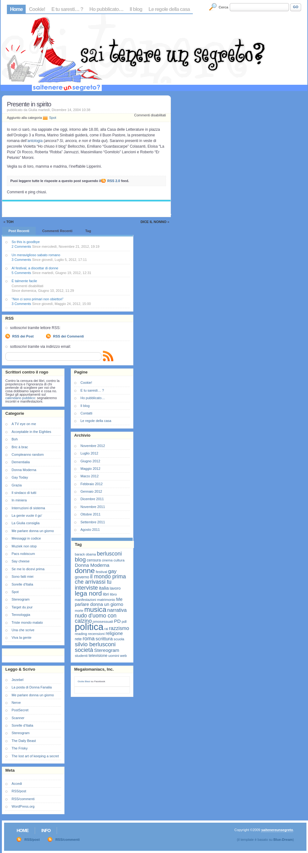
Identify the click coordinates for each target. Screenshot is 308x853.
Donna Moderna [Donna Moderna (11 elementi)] (92, 565)
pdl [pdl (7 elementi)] (124, 621)
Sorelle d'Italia (22, 584)
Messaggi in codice (26, 538)
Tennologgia (21, 615)
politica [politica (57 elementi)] (89, 627)
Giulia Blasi (84, 681)
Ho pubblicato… (107, 9)
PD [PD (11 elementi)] (117, 621)
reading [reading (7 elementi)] (81, 634)
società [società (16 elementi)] (84, 650)
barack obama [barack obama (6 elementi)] (85, 554)
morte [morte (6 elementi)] (79, 610)
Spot (52, 117)
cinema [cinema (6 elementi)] (107, 560)
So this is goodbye (26, 242)
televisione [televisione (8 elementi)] (98, 655)
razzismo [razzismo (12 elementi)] (119, 628)
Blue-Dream (283, 839)
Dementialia (21, 462)
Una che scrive (23, 630)
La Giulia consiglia (25, 523)
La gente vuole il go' (27, 515)
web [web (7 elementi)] (123, 655)
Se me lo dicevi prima (28, 569)
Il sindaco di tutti (24, 493)
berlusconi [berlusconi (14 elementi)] (109, 554)
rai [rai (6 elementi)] (106, 629)
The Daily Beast (24, 741)
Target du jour (22, 607)
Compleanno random (28, 454)
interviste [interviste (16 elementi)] (86, 587)
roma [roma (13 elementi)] (89, 639)
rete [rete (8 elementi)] (78, 639)
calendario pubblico (20, 398)
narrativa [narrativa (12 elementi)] (117, 610)
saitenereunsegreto (277, 830)
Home (16, 9)
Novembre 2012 (92, 446)
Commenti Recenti (57, 231)
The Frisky (20, 748)
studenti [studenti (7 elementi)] (81, 655)
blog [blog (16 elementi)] (80, 559)
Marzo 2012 (89, 476)
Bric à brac (20, 447)
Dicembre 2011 (92, 499)
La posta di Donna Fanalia (32, 687)
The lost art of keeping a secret (35, 756)
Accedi (17, 783)
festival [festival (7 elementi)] (101, 572)
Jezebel (17, 680)
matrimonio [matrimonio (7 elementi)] (106, 599)
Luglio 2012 (89, 453)
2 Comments (21, 246)
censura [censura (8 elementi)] (94, 560)
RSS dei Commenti (68, 336)
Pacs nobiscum (23, 554)
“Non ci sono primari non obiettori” (38, 299)
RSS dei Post (22, 336)
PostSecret (20, 710)
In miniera (19, 500)
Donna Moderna (24, 470)
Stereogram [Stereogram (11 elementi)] (106, 650)
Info (45, 830)
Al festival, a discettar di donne (35, 268)
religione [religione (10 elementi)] (114, 633)
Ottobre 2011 (90, 514)
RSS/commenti (23, 799)
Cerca (223, 7)
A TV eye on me (24, 424)
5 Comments (21, 273)
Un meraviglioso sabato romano (36, 255)
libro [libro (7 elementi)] (113, 594)
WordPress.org (23, 806)
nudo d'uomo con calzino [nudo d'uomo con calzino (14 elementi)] (95, 618)
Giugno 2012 (90, 461)
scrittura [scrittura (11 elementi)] (104, 638)
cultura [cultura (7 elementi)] (119, 560)
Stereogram (20, 599)
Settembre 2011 (92, 522)
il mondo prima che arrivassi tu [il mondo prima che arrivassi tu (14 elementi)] (100, 579)
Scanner (18, 718)
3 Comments (21, 259)
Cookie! (37, 9)
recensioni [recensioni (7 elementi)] (96, 634)
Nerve (16, 702)
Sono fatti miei (22, 576)
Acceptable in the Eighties (31, 432)
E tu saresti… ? (67, 9)
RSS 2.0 (113, 181)
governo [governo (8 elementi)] (82, 577)
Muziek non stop (24, 546)
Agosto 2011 (90, 529)
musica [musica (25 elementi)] (95, 609)
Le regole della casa (169, 9)
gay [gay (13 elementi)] (112, 571)
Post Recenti (18, 231)
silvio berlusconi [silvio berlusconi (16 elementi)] (95, 644)
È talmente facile (24, 281)
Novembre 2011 (92, 507)
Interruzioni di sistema (28, 508)
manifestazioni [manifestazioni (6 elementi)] (85, 600)
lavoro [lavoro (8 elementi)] (115, 588)
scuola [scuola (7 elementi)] (119, 639)
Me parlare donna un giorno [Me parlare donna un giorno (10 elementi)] (99, 602)
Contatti (86, 413)
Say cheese (20, 561)
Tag (88, 231)
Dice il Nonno (154, 222)
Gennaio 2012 (91, 491)
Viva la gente (21, 637)
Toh (9, 222)
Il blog (136, 9)
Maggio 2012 (90, 468)
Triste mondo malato (27, 622)
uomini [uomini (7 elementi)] (113, 655)
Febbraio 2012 (91, 484)
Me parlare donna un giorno (33, 531)
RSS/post (19, 791)
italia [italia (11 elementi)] (104, 588)
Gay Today (20, 477)
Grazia (17, 485)
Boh (15, 439)
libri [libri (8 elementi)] (106, 594)
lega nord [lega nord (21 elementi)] (88, 593)
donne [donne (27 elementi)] (85, 570)
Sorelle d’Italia (22, 725)
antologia (35, 141)
